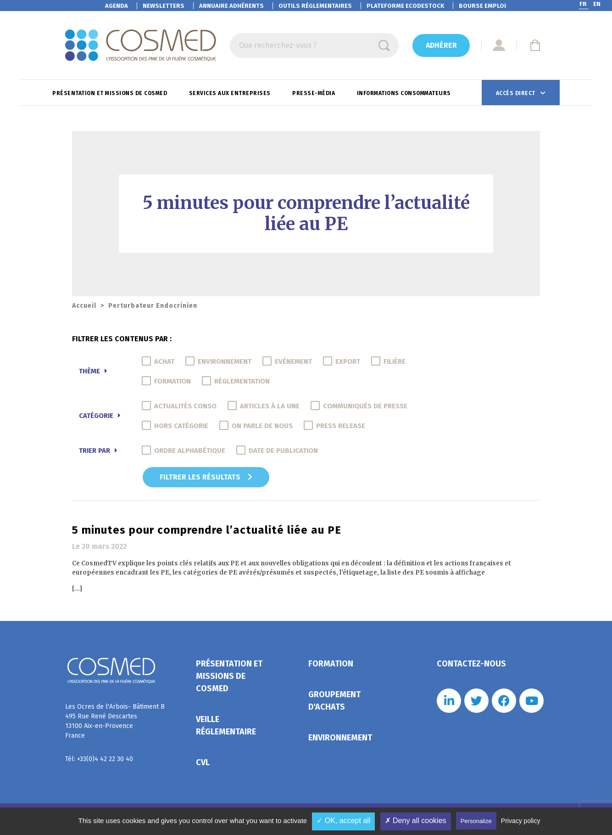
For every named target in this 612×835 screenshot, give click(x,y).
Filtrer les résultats (206, 477)
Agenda (116, 5)
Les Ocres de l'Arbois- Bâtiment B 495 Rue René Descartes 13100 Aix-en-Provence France (115, 721)
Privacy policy (520, 820)
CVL (203, 762)
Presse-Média (314, 93)
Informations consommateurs (405, 93)
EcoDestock (405, 5)
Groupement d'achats (334, 700)
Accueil (84, 306)
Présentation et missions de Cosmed (110, 93)
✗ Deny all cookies (415, 820)
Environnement (340, 738)
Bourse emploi (482, 5)
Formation (330, 664)
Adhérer (441, 45)
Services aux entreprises (231, 93)
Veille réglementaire (226, 725)
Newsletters (163, 5)
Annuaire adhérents (231, 5)
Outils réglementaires (315, 5)
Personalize (476, 821)
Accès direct (516, 93)
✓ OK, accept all (343, 820)
